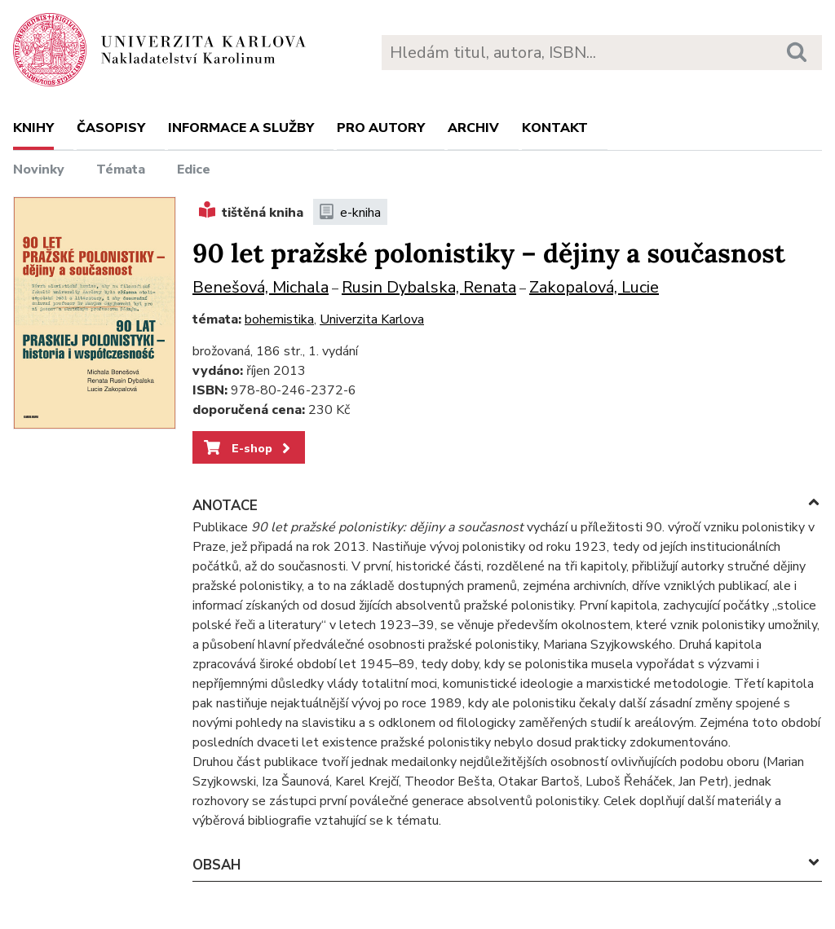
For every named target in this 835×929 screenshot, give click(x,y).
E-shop (248, 448)
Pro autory (381, 128)
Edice (193, 169)
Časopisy (111, 128)
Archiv (473, 128)
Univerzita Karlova (372, 319)
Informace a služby (241, 128)
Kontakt (555, 128)
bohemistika (279, 319)
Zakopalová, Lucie (594, 287)
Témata (120, 169)
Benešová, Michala (260, 287)
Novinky (38, 169)
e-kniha (350, 213)
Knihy (33, 128)
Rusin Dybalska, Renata (429, 287)
